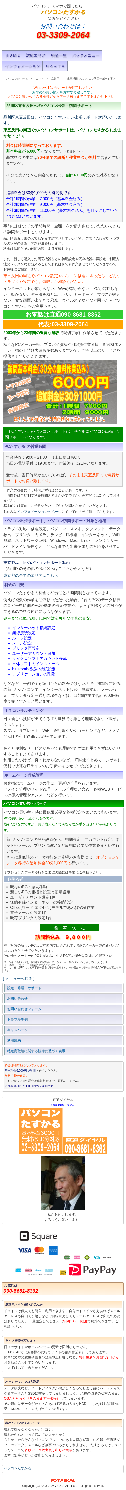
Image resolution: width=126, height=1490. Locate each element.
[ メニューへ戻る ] (19, 979)
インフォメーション (22, 66)
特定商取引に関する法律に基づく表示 (36, 1051)
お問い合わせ (17, 998)
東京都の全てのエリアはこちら (30, 575)
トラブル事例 (17, 1019)
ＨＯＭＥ (13, 55)
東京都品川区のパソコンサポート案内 (36, 563)
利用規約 (14, 1040)
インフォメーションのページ (39, 512)
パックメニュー (85, 55)
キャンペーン (17, 1030)
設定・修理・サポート (24, 988)
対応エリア (35, 55)
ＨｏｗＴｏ (55, 66)
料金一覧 (58, 55)
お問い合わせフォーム (24, 1009)
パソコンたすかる (17, 1468)
